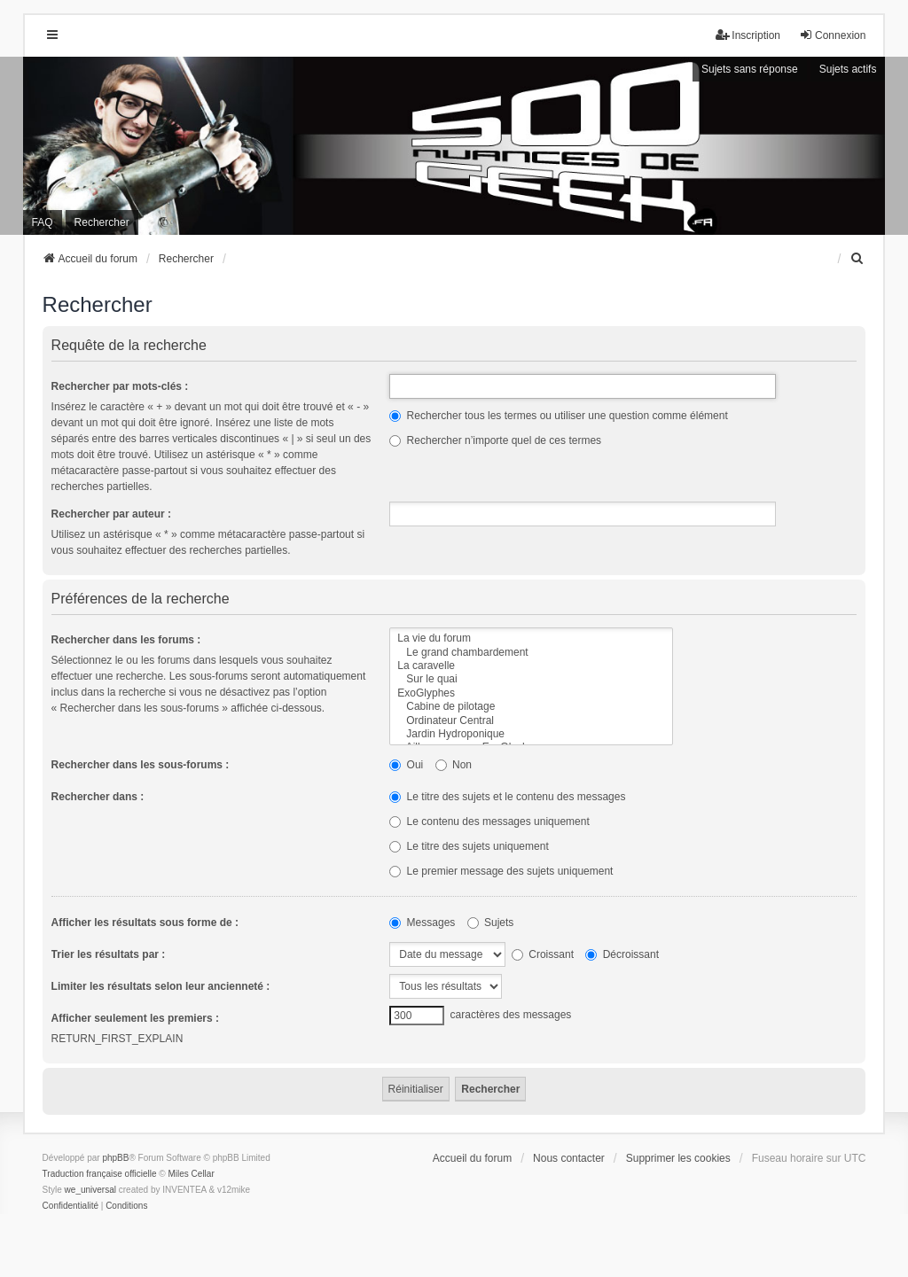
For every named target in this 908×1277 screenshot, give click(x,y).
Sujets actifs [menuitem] (848, 69)
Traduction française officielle (100, 1174)
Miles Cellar (191, 1174)
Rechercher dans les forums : (126, 640)
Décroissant (622, 954)
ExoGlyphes (531, 693)
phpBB (115, 1158)
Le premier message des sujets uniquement (501, 871)
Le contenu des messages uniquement (489, 821)
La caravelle (531, 666)
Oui (406, 765)
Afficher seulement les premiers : (135, 1018)
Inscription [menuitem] (748, 35)
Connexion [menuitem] (832, 35)
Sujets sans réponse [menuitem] (749, 69)
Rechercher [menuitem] (101, 222)
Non (453, 765)
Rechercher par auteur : (111, 514)
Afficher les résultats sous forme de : (145, 922)
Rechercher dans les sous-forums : (140, 765)
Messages (422, 922)
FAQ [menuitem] (42, 222)
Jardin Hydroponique (531, 734)
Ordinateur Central (531, 721)
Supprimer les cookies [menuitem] (678, 1158)
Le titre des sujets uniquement (468, 846)
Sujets (490, 922)
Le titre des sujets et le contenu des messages (507, 796)
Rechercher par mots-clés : (120, 386)
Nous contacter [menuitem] (569, 1158)
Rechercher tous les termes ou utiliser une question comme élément (558, 415)
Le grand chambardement (531, 652)
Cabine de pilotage (531, 706)
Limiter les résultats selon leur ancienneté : (160, 986)
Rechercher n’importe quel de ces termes (495, 440)
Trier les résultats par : (108, 954)
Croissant (543, 954)
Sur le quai (531, 679)
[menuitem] (857, 259)
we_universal (90, 1190)
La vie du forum (531, 638)
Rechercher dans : (98, 796)
